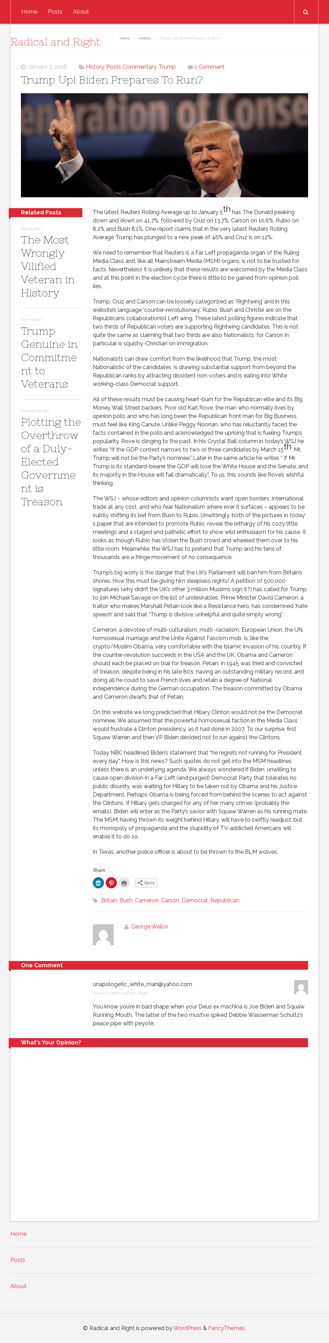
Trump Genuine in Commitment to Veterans (49, 357)
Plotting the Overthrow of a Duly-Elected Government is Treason (51, 461)
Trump (167, 67)
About (81, 11)
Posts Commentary (131, 67)
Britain (109, 900)
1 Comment (210, 67)
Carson (170, 900)
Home (29, 11)
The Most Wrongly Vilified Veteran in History (48, 266)
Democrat (195, 900)
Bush (126, 900)
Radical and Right (55, 41)
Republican (224, 900)
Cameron (147, 900)
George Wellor (149, 926)
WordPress (187, 1328)
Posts (55, 11)
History (145, 38)
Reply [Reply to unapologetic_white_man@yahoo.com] (143, 993)
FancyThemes (226, 1328)
